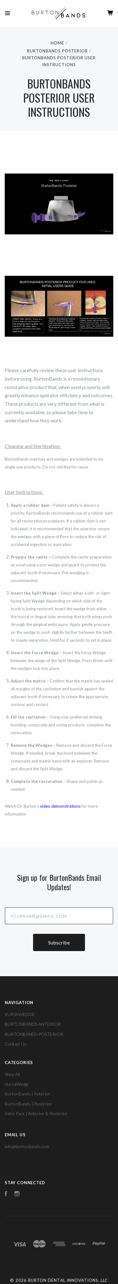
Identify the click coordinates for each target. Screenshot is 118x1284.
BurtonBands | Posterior (28, 1103)
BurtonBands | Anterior (27, 1093)
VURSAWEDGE (20, 1014)
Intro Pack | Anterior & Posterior (36, 1113)
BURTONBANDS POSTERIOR (34, 1034)
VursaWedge (17, 1084)
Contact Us (15, 1043)
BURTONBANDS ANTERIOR (33, 1024)
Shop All (12, 1074)
